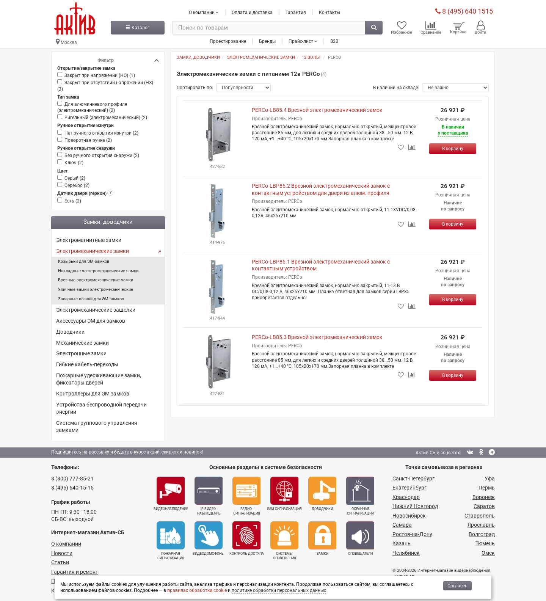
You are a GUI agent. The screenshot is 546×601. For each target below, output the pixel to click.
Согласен (457, 585)
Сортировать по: (195, 87)
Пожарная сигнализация (171, 540)
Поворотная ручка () (88, 140)
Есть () (72, 201)
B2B (334, 41)
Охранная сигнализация (360, 496)
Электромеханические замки (92, 251)
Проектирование (228, 41)
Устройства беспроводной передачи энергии (101, 408)
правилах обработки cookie (197, 590)
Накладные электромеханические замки (98, 270)
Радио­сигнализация (246, 496)
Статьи (60, 562)
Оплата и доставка (252, 12)
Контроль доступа (246, 538)
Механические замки (82, 343)
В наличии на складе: (396, 87)
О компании (66, 544)
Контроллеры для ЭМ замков (92, 394)
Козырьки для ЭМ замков (83, 261)
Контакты (329, 12)
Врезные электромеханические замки (95, 280)
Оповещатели (360, 538)
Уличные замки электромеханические (95, 289)
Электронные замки (81, 353)
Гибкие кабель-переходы (87, 364)
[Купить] (453, 148)
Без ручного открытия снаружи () (101, 155)
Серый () (74, 178)
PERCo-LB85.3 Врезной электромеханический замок (317, 337)
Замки (322, 538)
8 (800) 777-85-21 (72, 478)
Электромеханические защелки (95, 310)
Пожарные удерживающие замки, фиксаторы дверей (98, 379)
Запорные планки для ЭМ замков (91, 299)
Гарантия (296, 12)
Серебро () (76, 185)
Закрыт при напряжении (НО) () (99, 75)
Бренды (267, 41)
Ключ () (73, 162)
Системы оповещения (284, 540)
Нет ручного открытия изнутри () (101, 133)
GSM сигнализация (284, 494)
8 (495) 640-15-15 (72, 488)
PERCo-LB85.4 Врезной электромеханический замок (317, 110)
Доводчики (70, 332)
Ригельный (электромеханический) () (105, 117)
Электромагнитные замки (88, 240)
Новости (61, 553)
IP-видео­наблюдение (209, 496)
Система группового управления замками (96, 426)
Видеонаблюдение (171, 494)
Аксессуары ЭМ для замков (90, 321)
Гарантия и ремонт (74, 572)
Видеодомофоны (208, 538)
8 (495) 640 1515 (464, 11)
